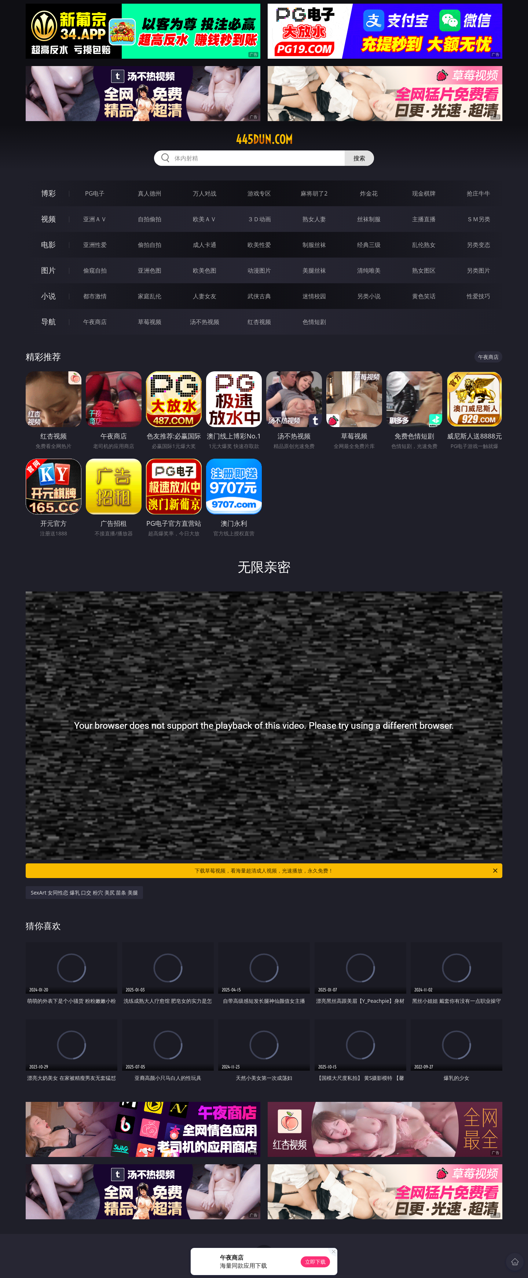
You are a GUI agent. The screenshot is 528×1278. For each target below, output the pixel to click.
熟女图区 (424, 270)
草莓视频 (149, 322)
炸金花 (369, 193)
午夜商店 (95, 322)
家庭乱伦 (149, 296)
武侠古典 (259, 296)
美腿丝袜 (314, 270)
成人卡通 (204, 245)
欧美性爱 (259, 245)
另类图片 (478, 270)
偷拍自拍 (149, 245)
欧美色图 (204, 270)
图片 (48, 270)
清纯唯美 (369, 270)
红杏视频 (259, 322)
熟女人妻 (314, 219)
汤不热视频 (204, 322)
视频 (48, 219)
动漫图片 (259, 270)
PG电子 (94, 193)
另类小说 (369, 296)
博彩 (48, 193)
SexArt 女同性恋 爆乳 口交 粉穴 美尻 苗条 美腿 (84, 892)
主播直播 (424, 219)
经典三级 (369, 245)
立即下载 (315, 1261)
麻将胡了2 (314, 193)
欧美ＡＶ (204, 219)
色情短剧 (314, 322)
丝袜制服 (369, 219)
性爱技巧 (478, 296)
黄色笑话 (424, 296)
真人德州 (149, 193)
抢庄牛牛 (478, 193)
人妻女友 (204, 296)
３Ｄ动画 (259, 219)
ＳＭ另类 (478, 219)
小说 (48, 296)
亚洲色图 (149, 270)
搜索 (359, 158)
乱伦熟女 (424, 245)
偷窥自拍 (95, 270)
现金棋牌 (424, 193)
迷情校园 (314, 296)
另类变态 (478, 245)
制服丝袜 (314, 245)
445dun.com (264, 139)
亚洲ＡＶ (95, 219)
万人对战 (204, 193)
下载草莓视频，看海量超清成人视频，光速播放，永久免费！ (347, 870)
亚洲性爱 (95, 245)
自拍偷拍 (149, 219)
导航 (48, 322)
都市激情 (95, 296)
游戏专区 (259, 193)
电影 (48, 245)
